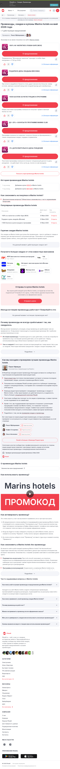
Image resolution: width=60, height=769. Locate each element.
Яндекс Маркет (7, 696)
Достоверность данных (10, 723)
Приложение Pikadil (10, 751)
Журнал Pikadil (7, 721)
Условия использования (9, 766)
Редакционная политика (10, 726)
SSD (3, 676)
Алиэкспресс (6, 687)
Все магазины (7, 707)
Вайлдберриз (6, 701)
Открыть (54, 215)
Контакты (5, 735)
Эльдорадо (6, 693)
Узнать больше (38, 20)
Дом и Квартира (7, 665)
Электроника (6, 662)
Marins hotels (34, 40)
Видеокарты (6, 673)
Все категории (8, 679)
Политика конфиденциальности (27, 766)
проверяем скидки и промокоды (33, 413)
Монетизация (6, 729)
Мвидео (4, 690)
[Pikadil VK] (4, 744)
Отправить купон (30, 301)
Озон (3, 698)
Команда (5, 718)
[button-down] (12, 64)
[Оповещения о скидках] (50, 10)
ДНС (3, 704)
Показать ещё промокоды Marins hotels (30, 173)
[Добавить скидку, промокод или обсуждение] (57, 10)
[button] (31, 10)
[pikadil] (2, 10)
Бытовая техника (7, 668)
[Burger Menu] (11, 10)
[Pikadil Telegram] (10, 744)
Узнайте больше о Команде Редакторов (30, 440)
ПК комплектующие (8, 671)
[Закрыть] (1, 4)
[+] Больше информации (50, 64)
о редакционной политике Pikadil (26, 395)
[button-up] (5, 64)
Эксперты (5, 732)
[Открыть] (54, 5)
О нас (4, 715)
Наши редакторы (10, 378)
